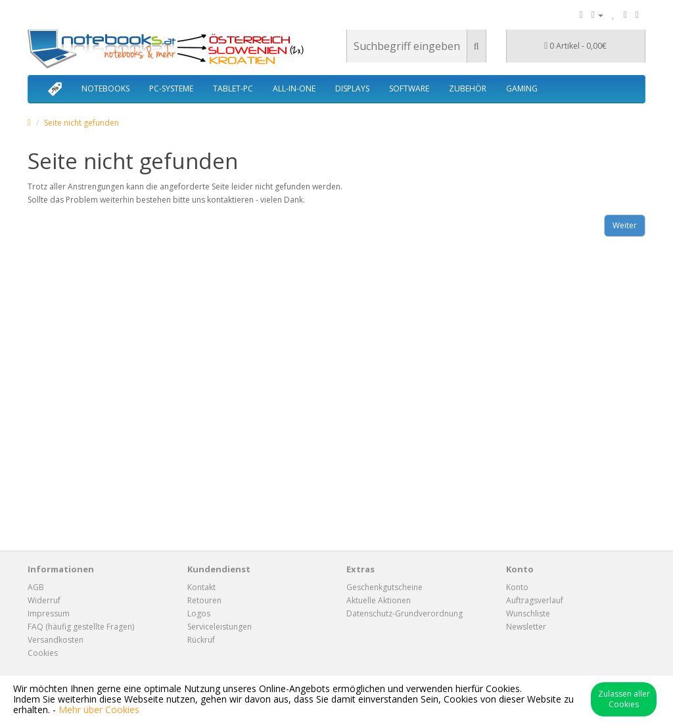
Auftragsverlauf (534, 600)
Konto (517, 587)
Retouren (204, 600)
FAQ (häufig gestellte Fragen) (81, 626)
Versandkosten (55, 639)
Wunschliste (528, 613)
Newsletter (526, 626)
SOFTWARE (409, 88)
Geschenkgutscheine (384, 587)
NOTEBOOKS (105, 88)
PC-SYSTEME (171, 88)
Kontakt (201, 587)
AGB (36, 587)
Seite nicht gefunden (81, 122)
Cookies (43, 653)
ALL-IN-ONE (294, 88)
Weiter (625, 225)
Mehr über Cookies (98, 709)
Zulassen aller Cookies (624, 699)
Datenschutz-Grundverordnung (404, 613)
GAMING (522, 88)
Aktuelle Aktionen (378, 600)
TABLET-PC (233, 88)
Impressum (49, 613)
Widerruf (44, 600)
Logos (198, 613)
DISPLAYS (352, 88)
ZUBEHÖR (467, 88)
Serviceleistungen (219, 626)
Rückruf (201, 639)
